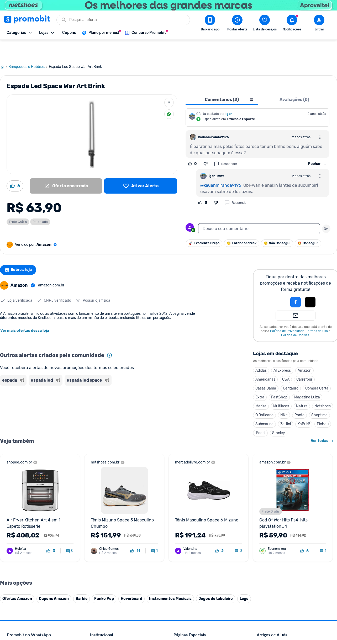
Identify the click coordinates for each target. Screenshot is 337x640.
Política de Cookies (295, 316)
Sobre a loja (20, 251)
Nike (284, 396)
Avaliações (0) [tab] (294, 80)
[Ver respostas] (317, 145)
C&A (285, 360)
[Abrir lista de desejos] (264, 24)
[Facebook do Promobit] (264, 603)
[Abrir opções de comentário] (320, 118)
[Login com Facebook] (295, 283)
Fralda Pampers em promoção (197, 548)
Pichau (323, 405)
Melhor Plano (101, 579)
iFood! (260, 414)
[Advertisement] (101, 389)
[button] (277, 283)
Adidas (261, 351)
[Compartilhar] (169, 95)
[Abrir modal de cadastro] (319, 24)
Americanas (265, 360)
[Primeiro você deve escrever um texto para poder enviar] (326, 210)
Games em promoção (190, 535)
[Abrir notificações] (292, 24)
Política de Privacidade (287, 312)
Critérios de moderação (275, 523)
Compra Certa (316, 369)
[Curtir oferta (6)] (15, 167)
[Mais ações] (169, 83)
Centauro (290, 369)
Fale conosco (100, 523)
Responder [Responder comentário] (225, 145)
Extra (259, 378)
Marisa (260, 387)
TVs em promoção (188, 554)
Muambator (99, 598)
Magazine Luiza (307, 378)
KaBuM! (304, 405)
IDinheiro (97, 573)
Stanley (278, 414)
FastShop (279, 378)
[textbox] (259, 210)
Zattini (285, 405)
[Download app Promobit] (210, 24)
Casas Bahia (265, 369)
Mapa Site (98, 548)
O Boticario (264, 396)
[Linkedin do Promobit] (308, 603)
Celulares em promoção (192, 523)
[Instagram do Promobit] (293, 603)
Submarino (264, 405)
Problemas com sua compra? (280, 535)
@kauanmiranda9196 (220, 166)
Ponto (299, 396)
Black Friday (183, 516)
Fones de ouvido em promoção (198, 529)
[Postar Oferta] (237, 24)
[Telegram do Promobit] (322, 603)
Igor (228, 95)
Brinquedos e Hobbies (28, 48)
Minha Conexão (102, 592)
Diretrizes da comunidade (277, 516)
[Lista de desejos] (140, 167)
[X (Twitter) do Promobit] (278, 603)
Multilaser (281, 387)
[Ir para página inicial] (4, 48)
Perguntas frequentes (274, 529)
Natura (302, 387)
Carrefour (304, 360)
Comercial (98, 516)
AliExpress (282, 351)
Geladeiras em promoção (193, 542)
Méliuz (95, 586)
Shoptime (319, 396)
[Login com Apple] (310, 283)
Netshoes (322, 387)
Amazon (304, 351)
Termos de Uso (317, 312)
